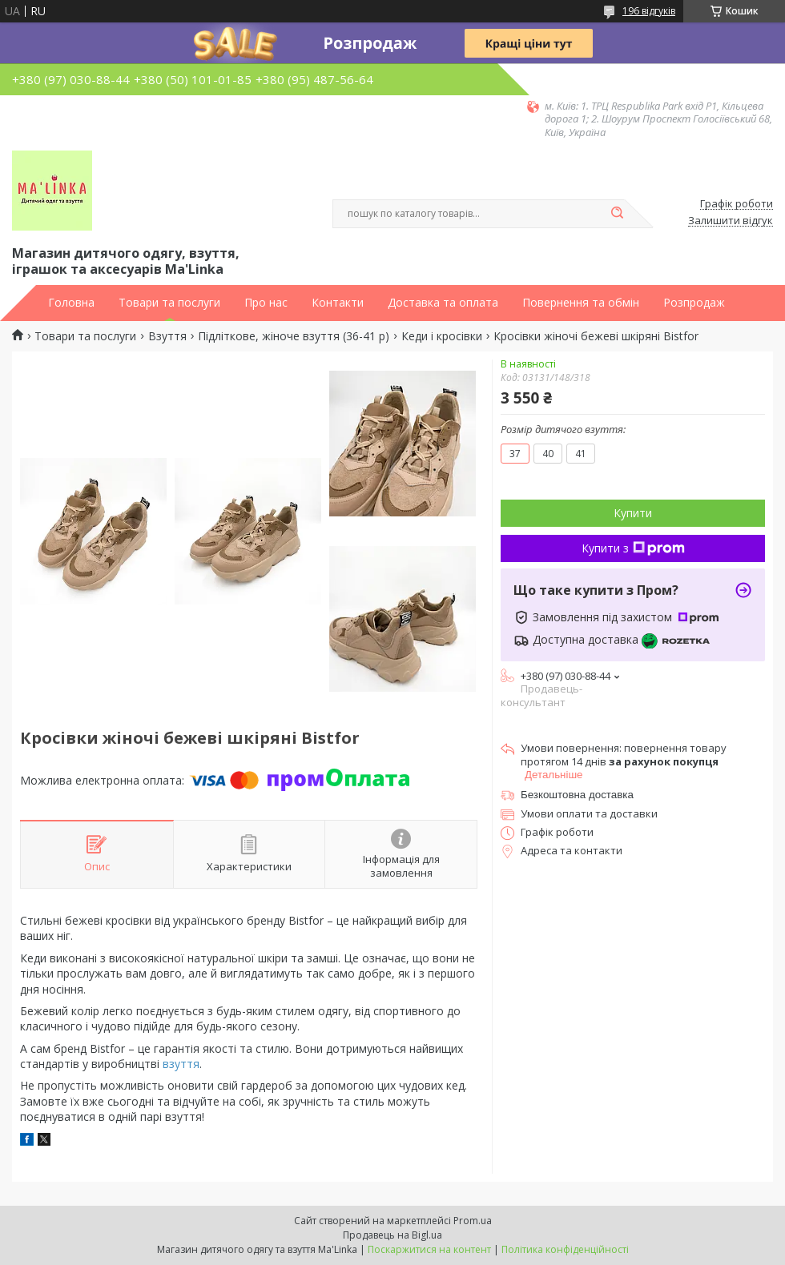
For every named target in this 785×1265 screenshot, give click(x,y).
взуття (181, 1063)
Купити (633, 512)
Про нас (266, 302)
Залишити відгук (730, 221)
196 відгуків (648, 11)
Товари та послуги (169, 302)
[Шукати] (617, 213)
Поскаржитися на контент (429, 1249)
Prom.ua (472, 1220)
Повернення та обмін (580, 302)
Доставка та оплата (443, 302)
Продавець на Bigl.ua (392, 1235)
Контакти (338, 302)
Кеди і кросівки (441, 336)
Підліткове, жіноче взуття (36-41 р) (293, 336)
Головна (71, 302)
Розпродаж (694, 302)
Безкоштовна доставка (577, 795)
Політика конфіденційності (565, 1249)
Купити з (633, 548)
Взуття (167, 336)
